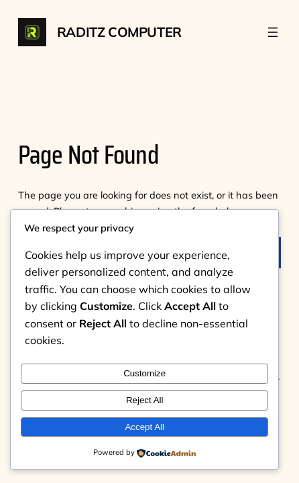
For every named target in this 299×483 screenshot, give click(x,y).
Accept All (144, 427)
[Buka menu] (273, 32)
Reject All (145, 400)
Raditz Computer (119, 31)
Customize (144, 373)
